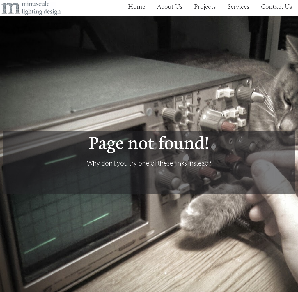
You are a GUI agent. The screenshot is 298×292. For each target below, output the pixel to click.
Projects (205, 6)
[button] (149, 183)
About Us (170, 6)
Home (136, 6)
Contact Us (276, 6)
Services (238, 6)
